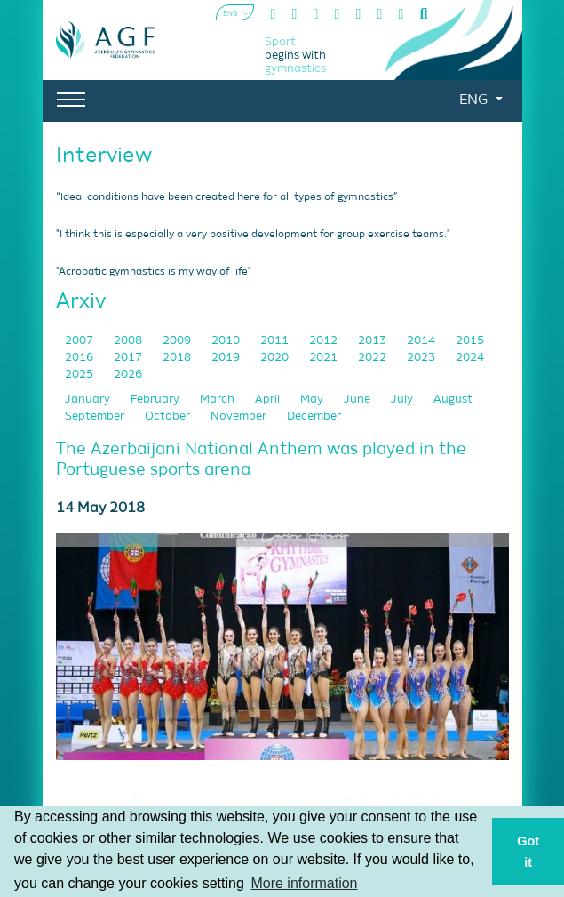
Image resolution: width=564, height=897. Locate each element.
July (403, 399)
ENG (475, 100)
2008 (129, 341)
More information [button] (303, 883)
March (218, 399)
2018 (178, 358)
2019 (226, 358)
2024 (470, 358)
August (453, 399)
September (96, 416)
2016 (80, 358)
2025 (80, 374)
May (313, 399)
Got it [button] (528, 851)
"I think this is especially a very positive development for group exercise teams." (253, 234)
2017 (129, 358)
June (358, 399)
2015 (470, 341)
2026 (128, 374)
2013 (373, 341)
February (156, 399)
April (268, 399)
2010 (226, 341)
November (240, 416)
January (89, 399)
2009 (178, 341)
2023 (422, 358)
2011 (275, 341)
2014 (422, 341)
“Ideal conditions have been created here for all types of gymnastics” (227, 197)
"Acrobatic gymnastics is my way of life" (153, 272)
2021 (324, 358)
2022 (373, 358)
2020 (275, 358)
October (169, 416)
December (314, 416)
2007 (80, 341)
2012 (324, 341)
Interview (104, 155)
